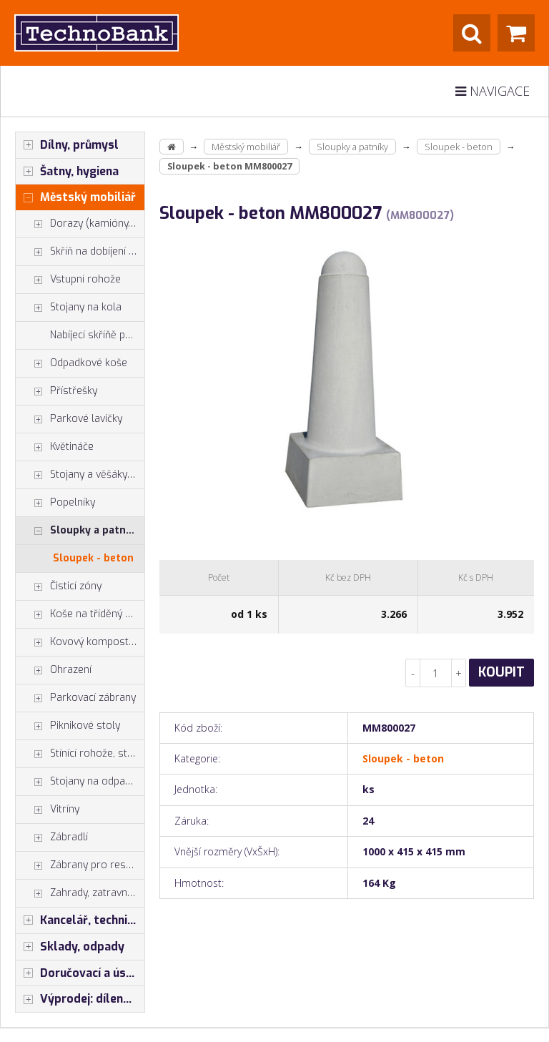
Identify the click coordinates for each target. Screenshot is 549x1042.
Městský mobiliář (76, 197)
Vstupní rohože (68, 279)
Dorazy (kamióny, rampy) (80, 223)
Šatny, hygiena (67, 172)
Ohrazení (54, 670)
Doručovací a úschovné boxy (80, 973)
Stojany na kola (69, 307)
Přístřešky (56, 391)
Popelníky (55, 502)
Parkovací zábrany (76, 698)
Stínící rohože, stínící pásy (80, 753)
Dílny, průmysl (67, 145)
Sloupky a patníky (78, 530)
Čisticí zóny (59, 586)
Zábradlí (52, 837)
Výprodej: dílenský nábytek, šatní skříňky (80, 999)
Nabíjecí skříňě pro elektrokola (97, 335)
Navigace (492, 90)
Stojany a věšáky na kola (80, 474)
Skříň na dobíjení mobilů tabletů (80, 251)
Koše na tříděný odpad (80, 614)
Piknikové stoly (68, 725)
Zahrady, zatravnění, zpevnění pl (80, 893)
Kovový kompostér (77, 642)
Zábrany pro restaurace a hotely (80, 865)
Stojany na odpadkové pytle (80, 781)
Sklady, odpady (70, 947)
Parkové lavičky (69, 419)
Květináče (55, 447)
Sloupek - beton (93, 558)
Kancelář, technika (78, 920)
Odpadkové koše (71, 363)
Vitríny (47, 809)
